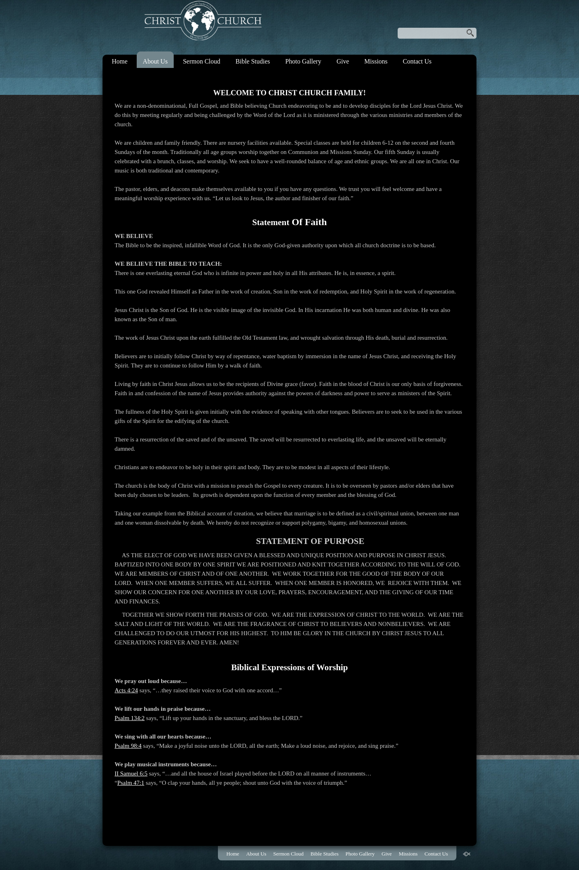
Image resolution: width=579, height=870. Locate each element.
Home (119, 61)
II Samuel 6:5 (131, 773)
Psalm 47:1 (130, 783)
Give (343, 61)
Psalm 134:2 (130, 718)
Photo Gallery (303, 61)
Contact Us (417, 61)
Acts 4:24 (126, 690)
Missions (376, 61)
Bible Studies (253, 61)
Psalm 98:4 (128, 746)
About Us (155, 61)
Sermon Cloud (201, 61)
